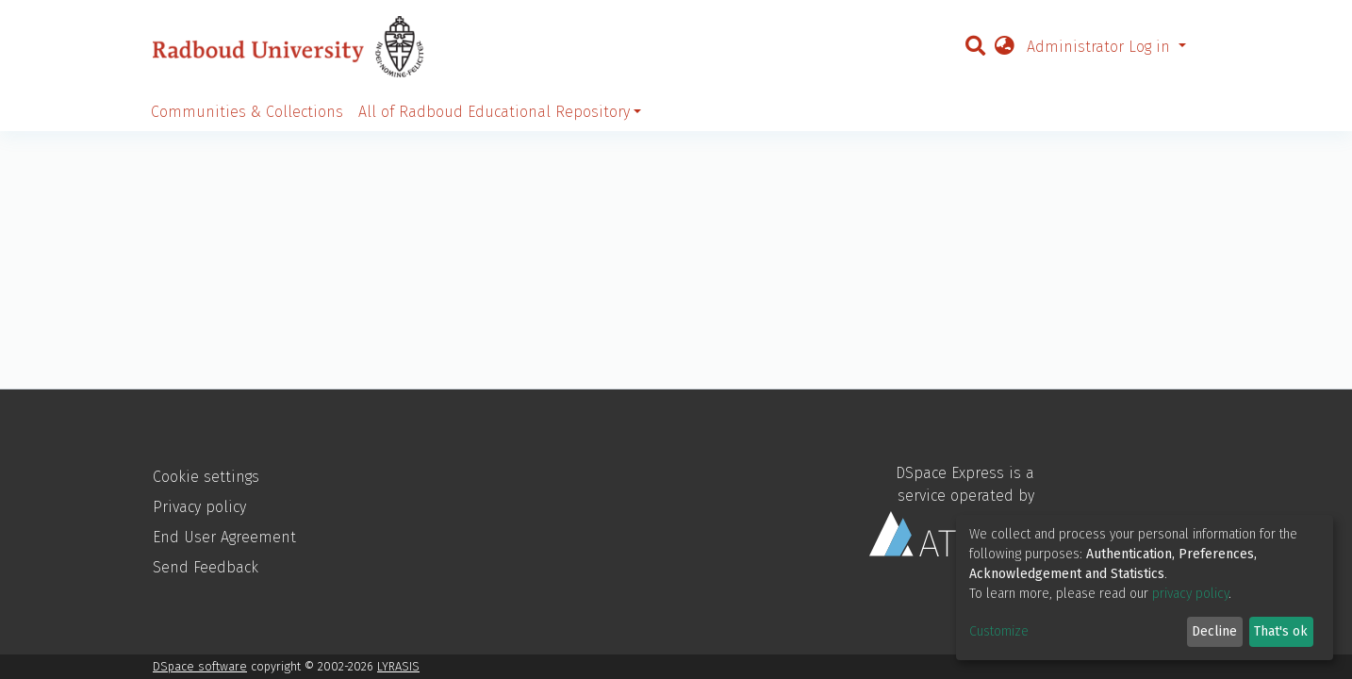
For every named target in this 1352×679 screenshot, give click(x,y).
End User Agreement (224, 537)
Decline (1214, 631)
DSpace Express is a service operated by (951, 510)
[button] (1004, 47)
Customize (999, 631)
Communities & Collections (247, 112)
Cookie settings (206, 477)
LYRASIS (398, 666)
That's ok (1281, 631)
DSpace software (200, 666)
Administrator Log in (1101, 47)
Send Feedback (205, 567)
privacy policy (1190, 594)
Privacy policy (199, 507)
